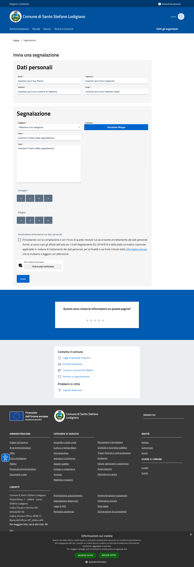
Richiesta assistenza (64, 511)
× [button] (191, 535)
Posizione (89, 122)
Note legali (103, 506)
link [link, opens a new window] (125, 549)
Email (88, 87)
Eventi (145, 473)
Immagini (22, 190)
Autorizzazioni (105, 469)
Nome (21, 76)
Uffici (12, 453)
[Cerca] (180, 16)
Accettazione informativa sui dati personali (40, 234)
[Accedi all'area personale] (169, 3)
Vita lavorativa (61, 453)
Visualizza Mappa (116, 127)
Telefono (22, 87)
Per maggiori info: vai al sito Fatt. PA (29, 524)
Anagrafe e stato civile (65, 442)
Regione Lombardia (19, 4)
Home (16, 40)
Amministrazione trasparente (112, 495)
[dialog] (97, 549)
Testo (20, 144)
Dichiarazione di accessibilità (112, 511)
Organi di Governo (19, 442)
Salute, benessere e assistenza (113, 463)
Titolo (20, 133)
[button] (97, 561)
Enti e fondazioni (18, 458)
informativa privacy (136, 249)
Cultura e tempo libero (65, 447)
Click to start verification (43, 266)
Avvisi (145, 453)
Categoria (22, 122)
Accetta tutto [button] (85, 555)
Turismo (58, 474)
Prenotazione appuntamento (68, 495)
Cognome (89, 76)
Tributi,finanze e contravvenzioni (114, 453)
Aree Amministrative (20, 447)
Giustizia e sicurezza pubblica (112, 447)
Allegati (22, 212)
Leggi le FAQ (60, 506)
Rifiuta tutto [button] (109, 555)
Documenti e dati (18, 474)
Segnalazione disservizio (66, 501)
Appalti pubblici (61, 464)
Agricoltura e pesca (107, 474)
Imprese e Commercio (64, 458)
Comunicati (147, 447)
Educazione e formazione (110, 442)
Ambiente (102, 458)
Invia (23, 279)
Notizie (145, 442)
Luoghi (145, 468)
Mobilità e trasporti (63, 480)
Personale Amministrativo (23, 469)
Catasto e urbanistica (64, 469)
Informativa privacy (107, 501)
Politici (13, 464)
